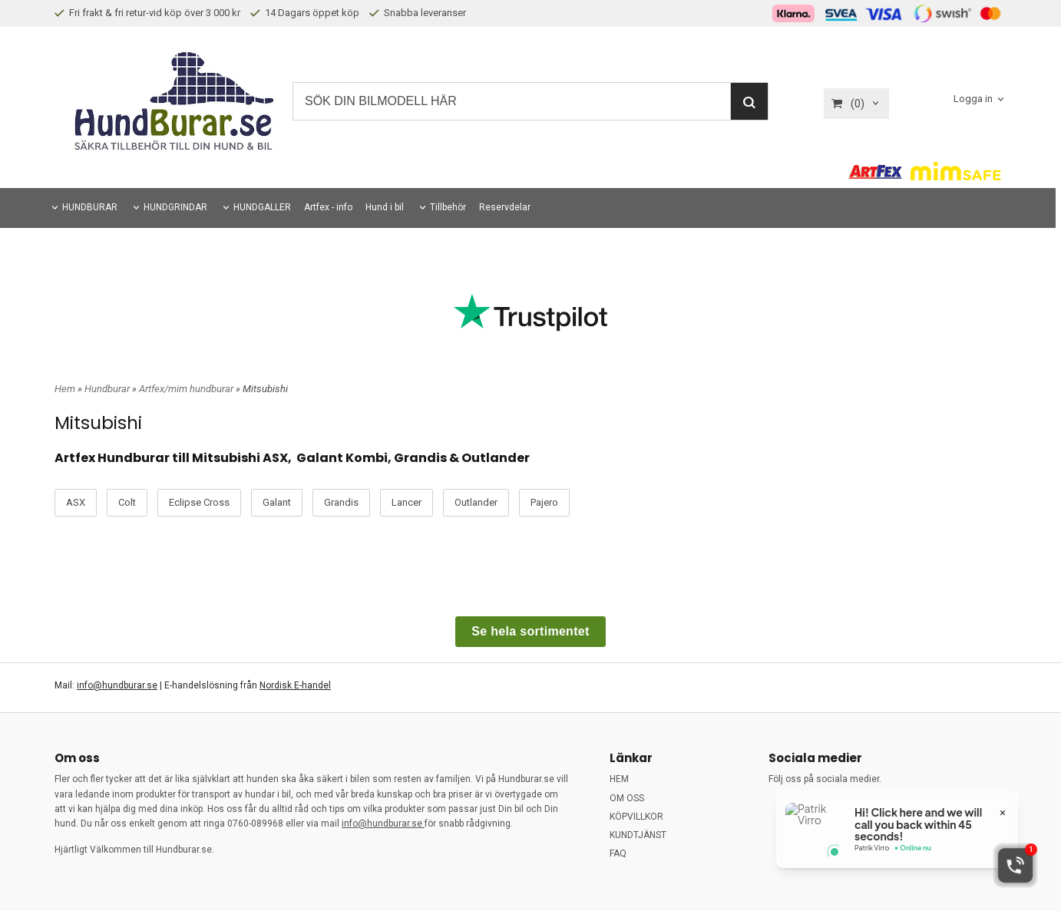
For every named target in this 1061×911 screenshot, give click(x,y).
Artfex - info (328, 207)
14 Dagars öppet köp (304, 12)
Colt (127, 502)
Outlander (475, 502)
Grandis (341, 502)
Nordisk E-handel (295, 685)
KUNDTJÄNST (638, 835)
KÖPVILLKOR (636, 816)
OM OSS (627, 798)
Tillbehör (448, 207)
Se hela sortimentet (530, 631)
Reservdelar (504, 207)
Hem (65, 388)
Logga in (973, 98)
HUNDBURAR (89, 207)
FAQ (618, 853)
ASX (75, 502)
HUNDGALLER (262, 207)
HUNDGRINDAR (175, 207)
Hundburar (108, 388)
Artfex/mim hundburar (187, 388)
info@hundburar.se (117, 685)
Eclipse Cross (199, 502)
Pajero (544, 502)
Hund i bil (384, 207)
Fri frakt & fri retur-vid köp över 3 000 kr (147, 12)
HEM (619, 779)
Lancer (406, 502)
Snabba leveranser (417, 12)
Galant (277, 502)
